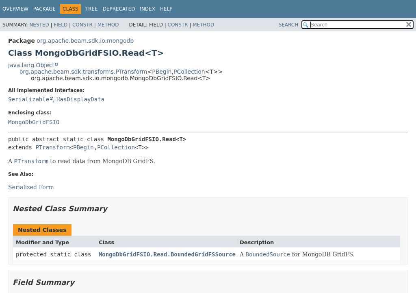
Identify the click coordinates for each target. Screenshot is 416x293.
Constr (82, 25)
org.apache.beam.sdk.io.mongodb (85, 40)
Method (108, 25)
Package (44, 9)
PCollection (189, 71)
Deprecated (119, 9)
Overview (15, 9)
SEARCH (289, 25)
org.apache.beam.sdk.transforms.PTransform (83, 71)
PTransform (52, 147)
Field (60, 25)
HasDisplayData (80, 99)
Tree (91, 9)
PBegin (161, 71)
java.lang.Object (31, 65)
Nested (39, 25)
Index (147, 9)
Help (166, 9)
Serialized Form (31, 187)
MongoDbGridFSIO (33, 122)
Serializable (28, 99)
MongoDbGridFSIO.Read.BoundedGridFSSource (167, 254)
